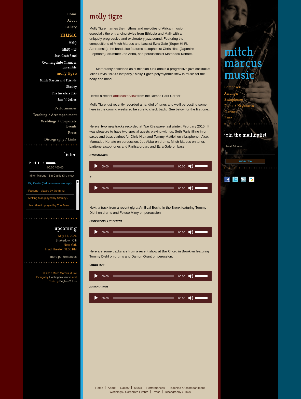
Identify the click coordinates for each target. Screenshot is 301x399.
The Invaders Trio (64, 93)
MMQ (73, 43)
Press (72, 132)
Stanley (71, 86)
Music (68, 35)
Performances (65, 108)
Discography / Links (60, 139)
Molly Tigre (67, 73)
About (72, 20)
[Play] (96, 166)
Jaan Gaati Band (65, 56)
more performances (63, 257)
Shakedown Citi (66, 240)
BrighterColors (68, 281)
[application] (150, 166)
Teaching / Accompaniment (55, 114)
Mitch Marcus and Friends (58, 80)
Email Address (234, 146)
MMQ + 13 (69, 49)
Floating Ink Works (60, 277)
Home (72, 13)
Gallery (71, 26)
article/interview (124, 96)
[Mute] (190, 166)
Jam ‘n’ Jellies (67, 99)
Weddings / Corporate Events (59, 123)
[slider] (143, 166)
